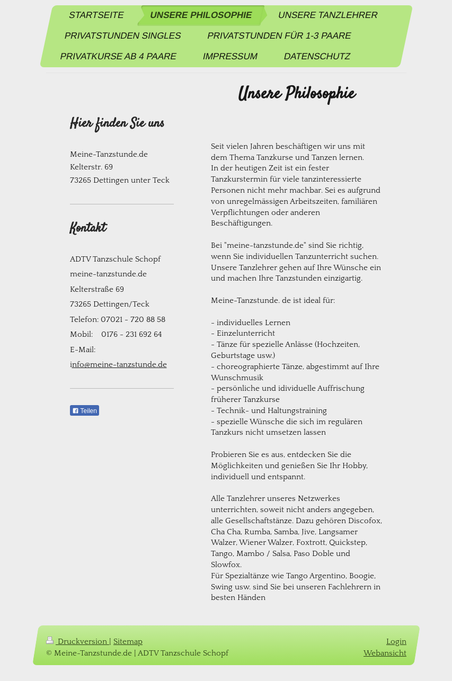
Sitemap (128, 641)
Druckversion (77, 641)
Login (396, 641)
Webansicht (385, 652)
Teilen (84, 411)
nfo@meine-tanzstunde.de (119, 364)
